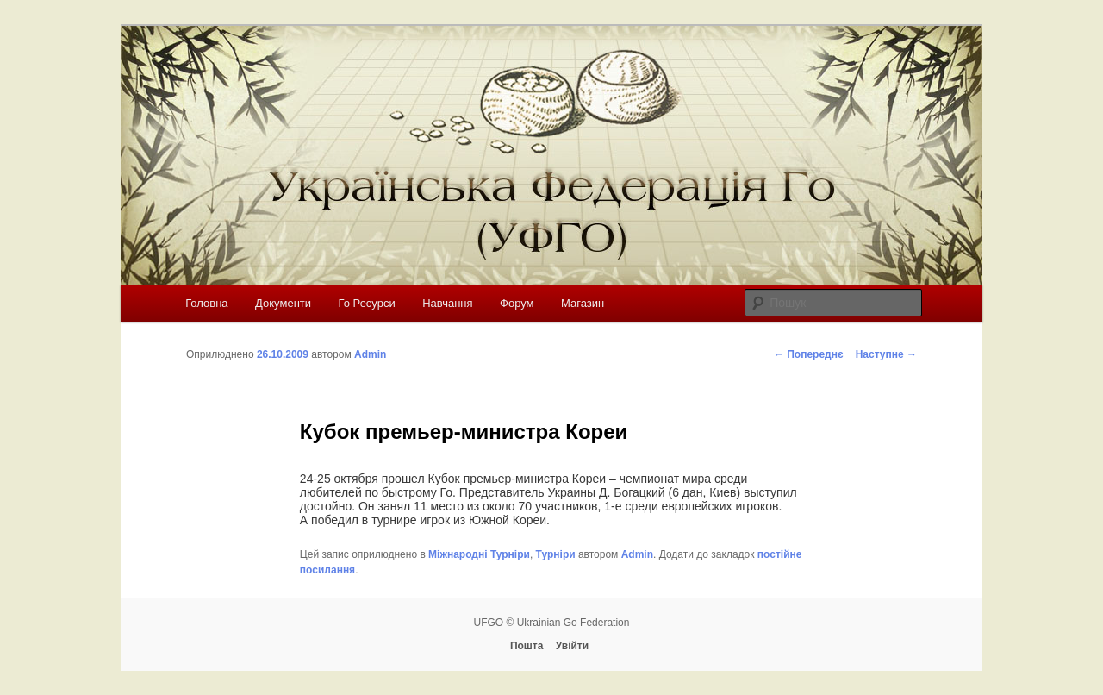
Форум (517, 303)
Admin (370, 354)
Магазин (582, 303)
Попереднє (809, 354)
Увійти (572, 646)
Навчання (447, 303)
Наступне (886, 354)
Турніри (556, 554)
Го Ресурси (367, 303)
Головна (206, 303)
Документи (283, 303)
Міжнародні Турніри (479, 554)
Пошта (527, 646)
